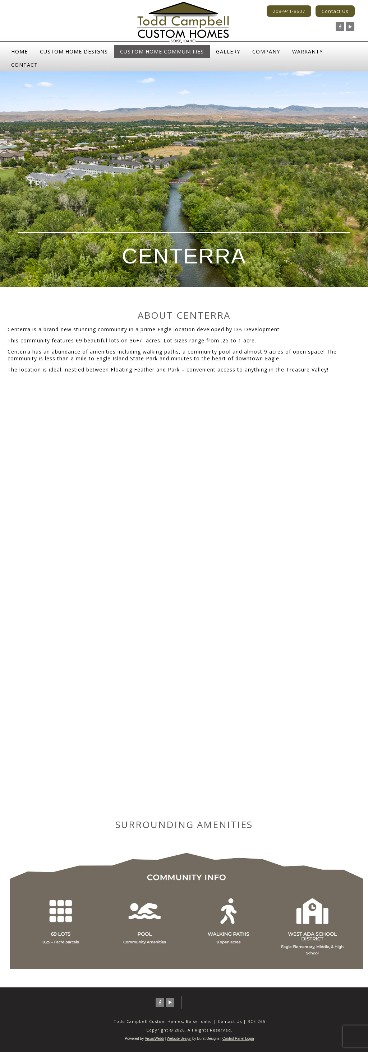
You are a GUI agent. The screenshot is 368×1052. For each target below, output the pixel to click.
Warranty (307, 51)
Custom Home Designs (74, 51)
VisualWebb (154, 1039)
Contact (24, 64)
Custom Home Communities (162, 51)
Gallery (228, 51)
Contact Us (335, 11)
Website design (179, 1039)
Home (19, 51)
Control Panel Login (238, 1039)
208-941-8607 (289, 11)
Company (266, 51)
